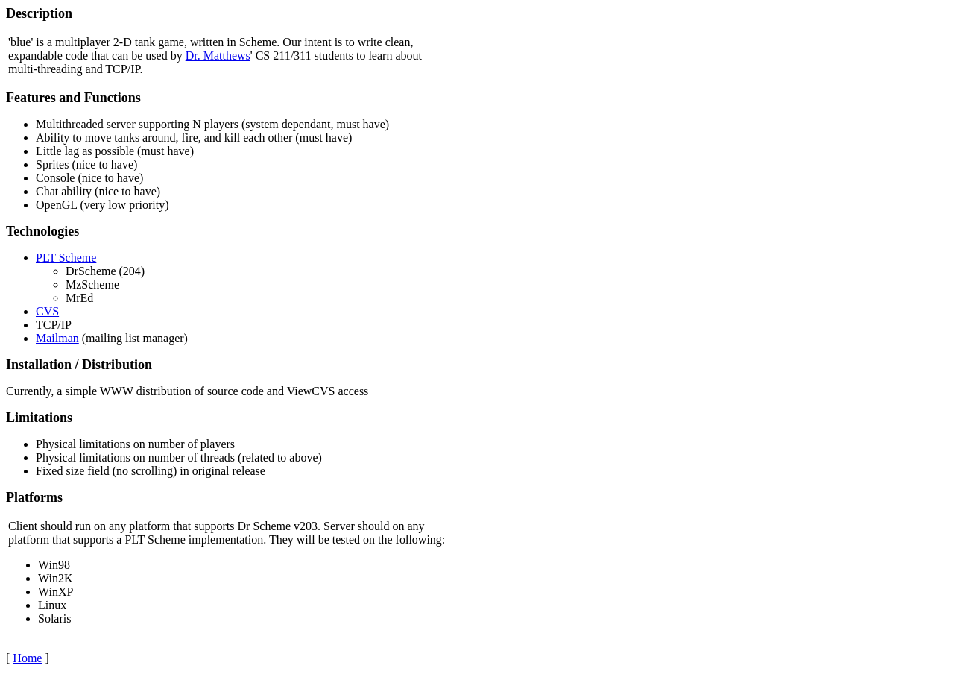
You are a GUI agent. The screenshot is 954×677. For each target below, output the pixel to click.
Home (27, 658)
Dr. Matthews (218, 55)
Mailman (57, 338)
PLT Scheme (66, 257)
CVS (47, 311)
